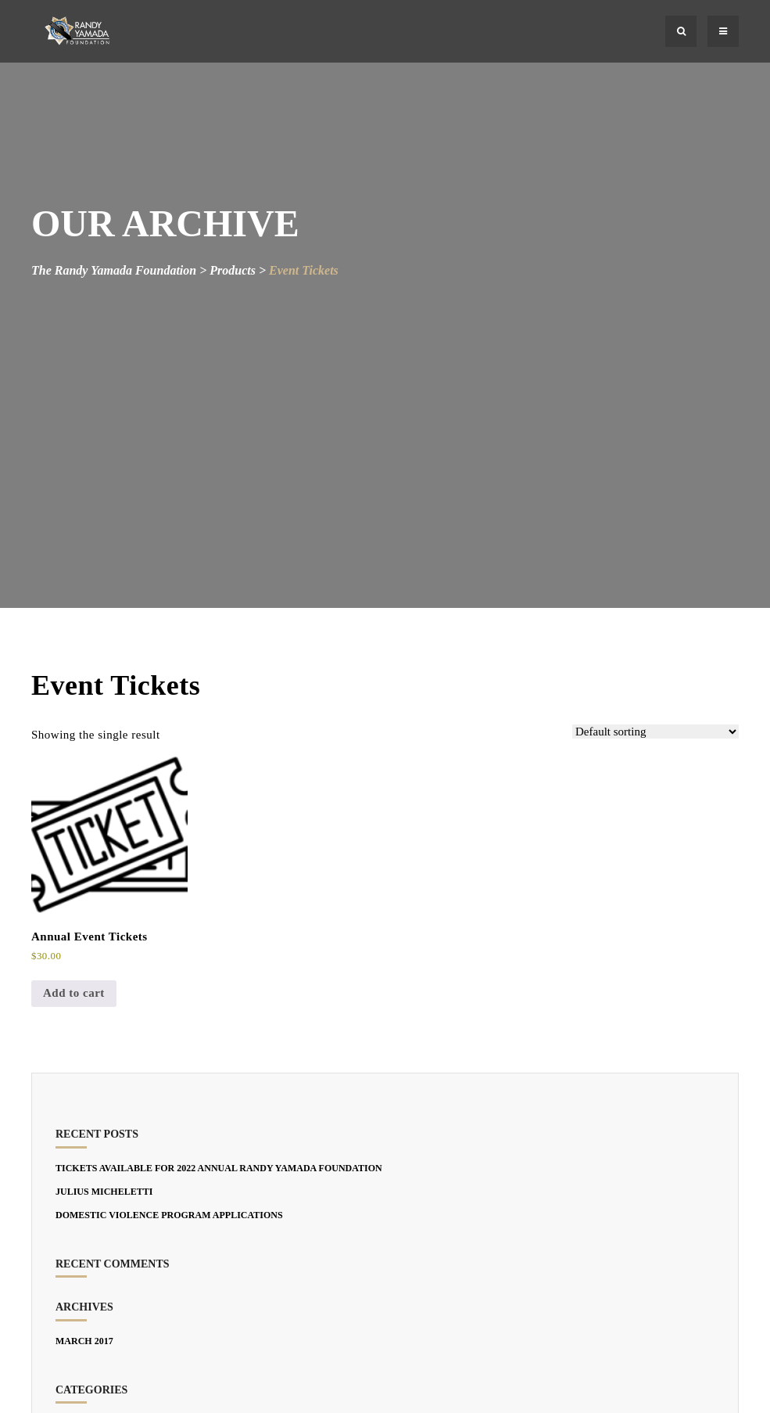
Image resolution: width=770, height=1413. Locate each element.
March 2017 (84, 1341)
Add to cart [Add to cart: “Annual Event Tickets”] (74, 993)
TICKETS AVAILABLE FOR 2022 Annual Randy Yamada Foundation (219, 1168)
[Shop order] (655, 731)
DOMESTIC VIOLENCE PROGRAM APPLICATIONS (169, 1215)
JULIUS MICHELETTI (104, 1191)
